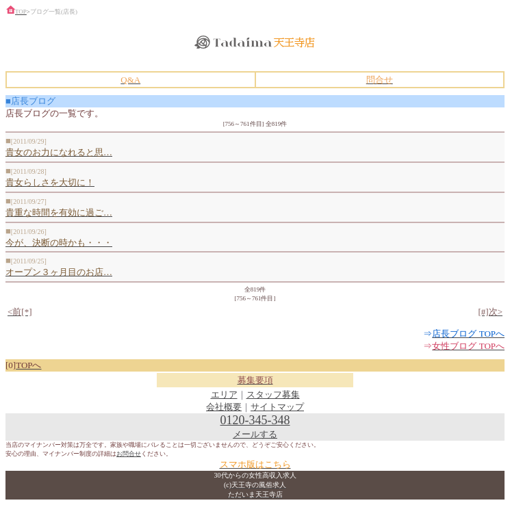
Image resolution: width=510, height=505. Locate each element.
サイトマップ (277, 407)
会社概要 (224, 407)
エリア (224, 394)
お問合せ (128, 453)
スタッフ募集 (273, 394)
